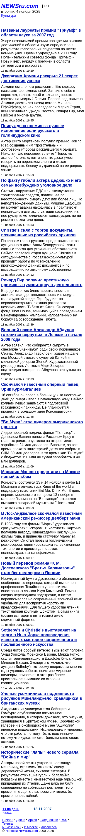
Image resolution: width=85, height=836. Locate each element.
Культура (8, 16)
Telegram (8, 823)
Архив (32, 820)
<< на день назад (10, 810)
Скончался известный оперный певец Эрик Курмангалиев (39, 386)
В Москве (31, 827)
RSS (64, 820)
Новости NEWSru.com (21, 831)
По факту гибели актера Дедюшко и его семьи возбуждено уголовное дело (41, 182)
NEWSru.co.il (11, 827)
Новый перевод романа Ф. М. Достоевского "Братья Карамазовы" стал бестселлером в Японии (38, 568)
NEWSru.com (20, 6)
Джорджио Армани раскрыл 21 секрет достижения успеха (39, 78)
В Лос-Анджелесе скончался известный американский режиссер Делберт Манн (41, 515)
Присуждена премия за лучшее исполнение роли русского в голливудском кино (32, 131)
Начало (7, 820)
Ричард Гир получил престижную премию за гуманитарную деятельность (41, 282)
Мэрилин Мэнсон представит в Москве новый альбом (40, 474)
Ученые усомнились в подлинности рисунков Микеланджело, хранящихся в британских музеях (41, 698)
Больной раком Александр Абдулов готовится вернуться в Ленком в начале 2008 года (41, 335)
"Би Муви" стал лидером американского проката (42, 424)
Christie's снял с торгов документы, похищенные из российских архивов (38, 232)
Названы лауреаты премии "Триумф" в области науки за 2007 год (41, 32)
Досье (20, 820)
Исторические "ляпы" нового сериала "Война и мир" (39, 754)
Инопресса (49, 827)
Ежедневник (49, 820)
